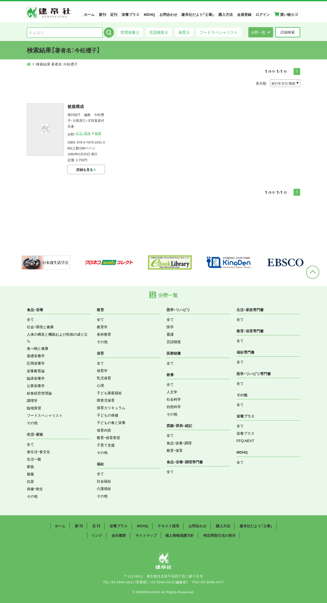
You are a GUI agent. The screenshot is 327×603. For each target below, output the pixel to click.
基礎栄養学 (36, 355)
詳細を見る (86, 169)
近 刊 (96, 526)
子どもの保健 (107, 415)
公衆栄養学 (36, 385)
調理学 (32, 400)
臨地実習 (34, 408)
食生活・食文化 (38, 451)
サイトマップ (146, 535)
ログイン (262, 14)
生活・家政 (83, 133)
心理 (100, 385)
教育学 (102, 327)
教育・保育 (175, 450)
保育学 (102, 370)
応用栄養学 (36, 363)
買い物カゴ (286, 14)
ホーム (89, 14)
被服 (98, 133)
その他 (32, 422)
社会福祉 (104, 481)
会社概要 (119, 535)
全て (30, 319)
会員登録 (244, 14)
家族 (30, 466)
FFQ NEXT (245, 440)
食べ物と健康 (37, 348)
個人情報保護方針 (179, 535)
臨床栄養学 (36, 378)
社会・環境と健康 (40, 327)
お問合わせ (168, 14)
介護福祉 (104, 488)
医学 (170, 327)
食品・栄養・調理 (179, 443)
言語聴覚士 (158, 32)
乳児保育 (104, 378)
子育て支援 (106, 445)
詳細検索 (288, 32)
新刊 (102, 14)
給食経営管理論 (39, 393)
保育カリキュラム (111, 407)
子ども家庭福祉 (109, 393)
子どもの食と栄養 (111, 422)
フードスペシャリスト (219, 32)
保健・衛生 (35, 488)
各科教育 (104, 334)
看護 (170, 334)
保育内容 (104, 430)
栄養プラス (130, 14)
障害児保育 (106, 400)
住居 (30, 481)
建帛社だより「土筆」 (197, 14)
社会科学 (174, 399)
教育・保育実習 (108, 437)
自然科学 (174, 406)
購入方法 (225, 14)
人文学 (172, 391)
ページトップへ (312, 272)
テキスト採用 (168, 526)
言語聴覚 (174, 341)
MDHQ (149, 14)
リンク (96, 535)
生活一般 (34, 459)
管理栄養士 (129, 32)
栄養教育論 (36, 371)
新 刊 (79, 526)
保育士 (184, 32)
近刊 (113, 14)
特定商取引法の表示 (219, 535)
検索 (109, 32)
